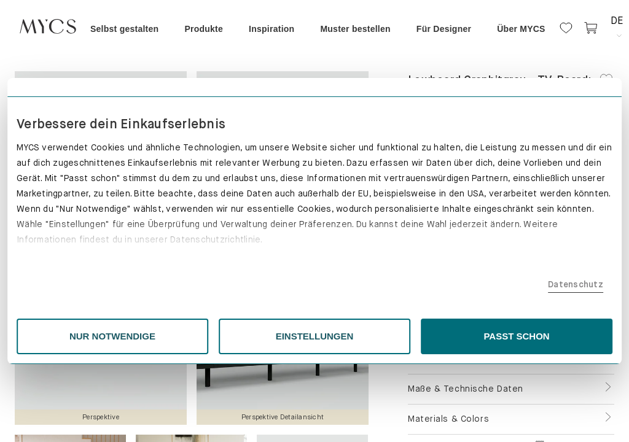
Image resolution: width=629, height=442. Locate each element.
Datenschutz (483, 284)
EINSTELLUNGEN (315, 336)
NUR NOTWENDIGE (174, 336)
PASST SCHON (455, 336)
